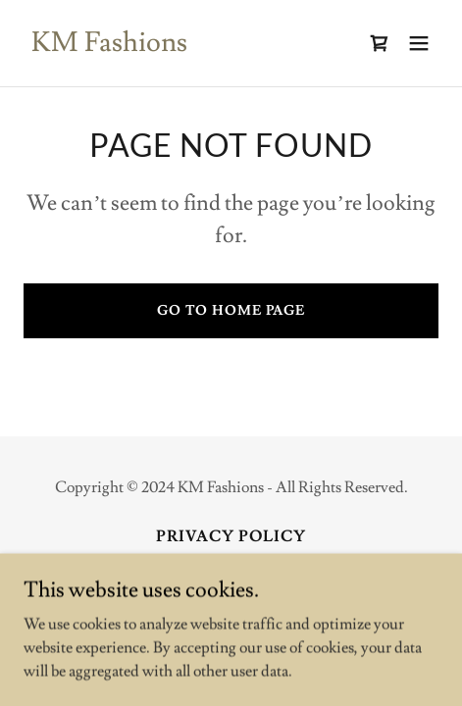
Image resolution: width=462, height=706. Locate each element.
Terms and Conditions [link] (231, 564)
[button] (418, 43)
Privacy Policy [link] (231, 536)
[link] (109, 46)
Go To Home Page (231, 311)
